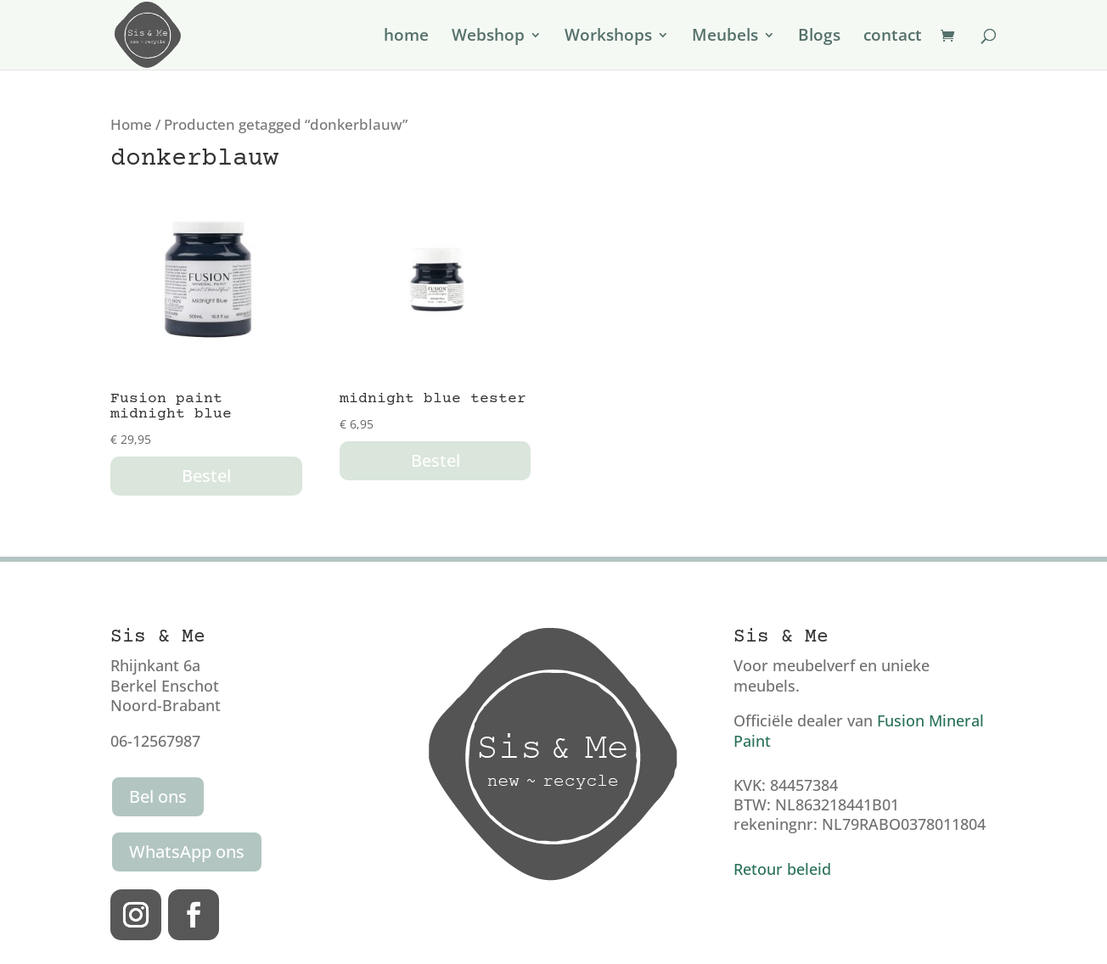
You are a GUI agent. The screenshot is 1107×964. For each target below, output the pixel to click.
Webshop (488, 37)
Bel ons (158, 796)
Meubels (725, 37)
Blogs (819, 37)
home (406, 37)
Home (131, 124)
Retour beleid (782, 869)
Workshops (608, 37)
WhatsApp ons (186, 851)
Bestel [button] (206, 475)
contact (892, 37)
